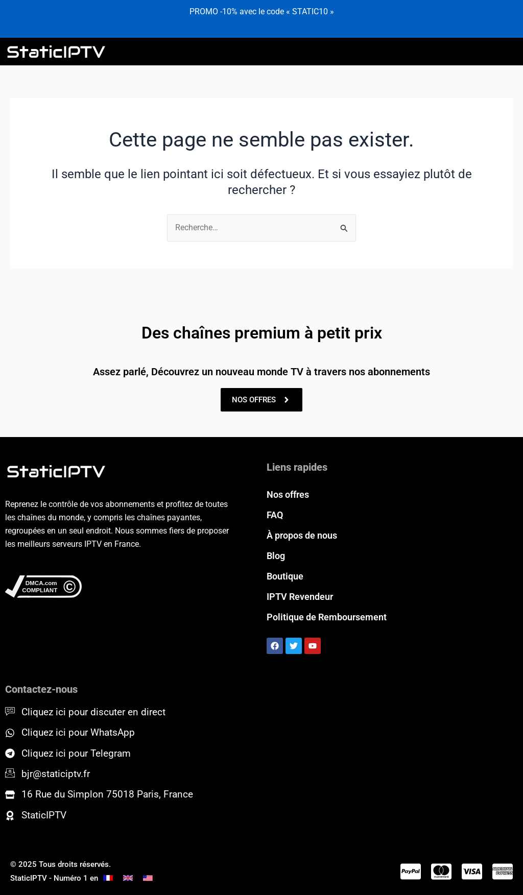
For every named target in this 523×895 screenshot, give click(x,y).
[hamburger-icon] (505, 51)
